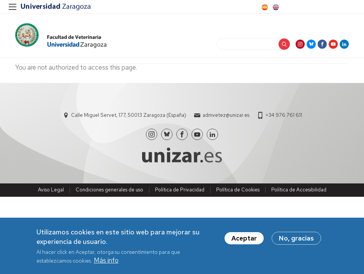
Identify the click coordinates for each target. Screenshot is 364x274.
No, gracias (296, 238)
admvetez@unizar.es (226, 115)
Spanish (264, 7)
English (275, 7)
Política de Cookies (238, 189)
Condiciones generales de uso (109, 189)
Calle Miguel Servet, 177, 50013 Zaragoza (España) (128, 115)
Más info (106, 260)
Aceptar (244, 238)
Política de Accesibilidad (298, 189)
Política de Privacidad (179, 189)
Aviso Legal (51, 189)
